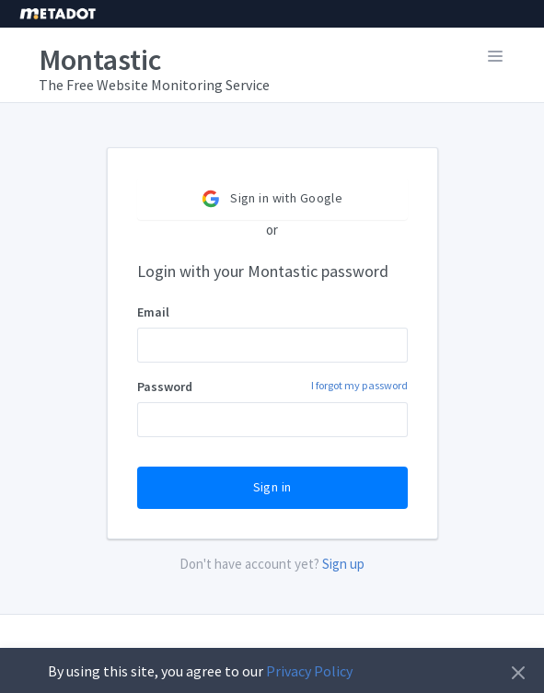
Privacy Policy (309, 671)
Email (153, 312)
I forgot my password (359, 385)
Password (272, 386)
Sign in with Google (272, 199)
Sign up (343, 563)
